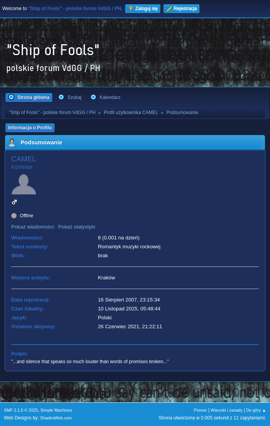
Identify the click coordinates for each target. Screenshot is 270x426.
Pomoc (200, 410)
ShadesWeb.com (56, 418)
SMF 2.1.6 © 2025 (21, 410)
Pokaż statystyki (76, 227)
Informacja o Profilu (30, 127)
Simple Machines (56, 410)
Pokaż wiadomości (32, 227)
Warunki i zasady (226, 410)
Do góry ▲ (256, 410)
